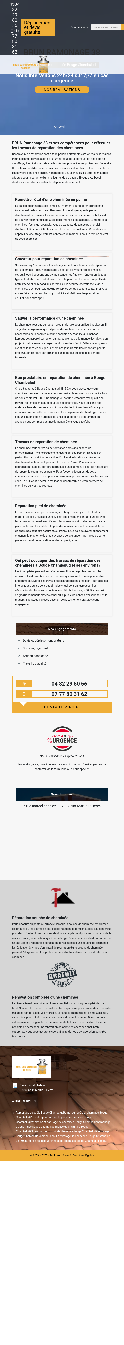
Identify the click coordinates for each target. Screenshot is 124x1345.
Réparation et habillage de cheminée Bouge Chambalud (63, 1122)
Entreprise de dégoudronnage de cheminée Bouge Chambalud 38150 (65, 1140)
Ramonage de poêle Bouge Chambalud (39, 1112)
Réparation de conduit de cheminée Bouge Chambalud (63, 1131)
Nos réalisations (62, 90)
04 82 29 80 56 (16, 15)
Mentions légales (83, 1155)
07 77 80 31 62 (16, 41)
